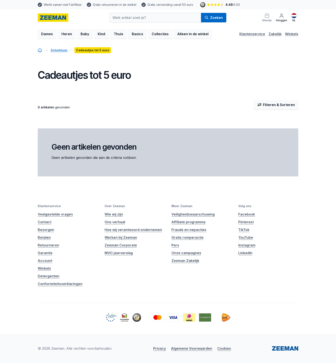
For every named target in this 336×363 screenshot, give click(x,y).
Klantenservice (252, 34)
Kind (101, 34)
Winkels (291, 34)
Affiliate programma (188, 222)
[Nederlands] (294, 17)
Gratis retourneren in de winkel (114, 4)
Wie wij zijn (114, 214)
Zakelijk (275, 34)
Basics (137, 34)
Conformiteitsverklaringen (60, 284)
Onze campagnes (186, 253)
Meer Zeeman (181, 206)
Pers (175, 245)
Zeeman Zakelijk (185, 260)
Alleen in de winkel (192, 34)
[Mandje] (267, 17)
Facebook (246, 214)
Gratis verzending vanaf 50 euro (170, 4)
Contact (44, 222)
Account (45, 260)
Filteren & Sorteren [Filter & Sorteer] (276, 105)
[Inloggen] (281, 17)
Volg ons (244, 206)
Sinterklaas (59, 50)
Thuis (118, 34)
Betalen (44, 237)
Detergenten (48, 276)
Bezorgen (46, 230)
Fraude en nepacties (188, 230)
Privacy (159, 348)
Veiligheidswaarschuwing (193, 214)
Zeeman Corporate (121, 245)
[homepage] (53, 17)
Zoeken (213, 17)
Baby (85, 34)
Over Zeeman (115, 206)
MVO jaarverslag (119, 253)
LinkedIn (245, 253)
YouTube (245, 237)
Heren (67, 34)
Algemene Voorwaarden (191, 348)
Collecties (160, 34)
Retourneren (48, 245)
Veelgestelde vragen (55, 214)
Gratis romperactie (187, 237)
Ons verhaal (115, 222)
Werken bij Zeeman (121, 237)
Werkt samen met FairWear (63, 4)
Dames (47, 34)
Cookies (224, 348)
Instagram (246, 245)
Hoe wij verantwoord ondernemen (133, 230)
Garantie (45, 253)
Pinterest (246, 222)
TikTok (243, 230)
